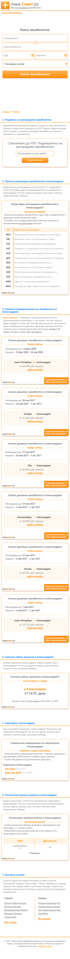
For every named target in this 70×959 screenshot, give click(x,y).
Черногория (10, 917)
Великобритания (12, 910)
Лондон (42, 906)
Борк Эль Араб (13, 772)
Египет (16, 112)
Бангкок (52, 910)
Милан (49, 906)
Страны (6, 112)
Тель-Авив (43, 910)
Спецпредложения (12, 12)
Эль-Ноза (10, 768)
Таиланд (18, 913)
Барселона (51, 903)
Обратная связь (45, 946)
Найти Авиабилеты (35, 74)
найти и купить (35, 370)
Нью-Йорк (43, 913)
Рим (59, 910)
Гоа (58, 903)
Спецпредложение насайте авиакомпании (56, 380)
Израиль (22, 903)
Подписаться (35, 160)
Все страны (10, 922)
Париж (57, 906)
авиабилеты (26, 5)
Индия (24, 910)
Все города (44, 918)
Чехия (14, 903)
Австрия (17, 906)
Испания (8, 906)
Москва (42, 903)
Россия (7, 903)
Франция (8, 913)
